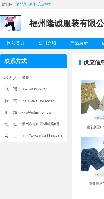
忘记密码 (45, 4)
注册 (32, 4)
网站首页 (16, 43)
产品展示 (79, 43)
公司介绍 (47, 43)
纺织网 (7, 4)
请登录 (21, 4)
